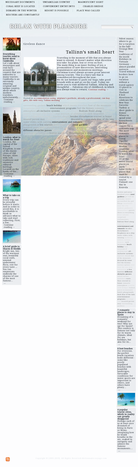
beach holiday (54, 105)
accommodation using (45, 98)
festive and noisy (59, 133)
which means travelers (75, 105)
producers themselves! (58, 119)
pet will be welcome (94, 122)
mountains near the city (36, 108)
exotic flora (104, 130)
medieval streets (61, 130)
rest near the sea (97, 124)
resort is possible (57, 10)
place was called (88, 10)
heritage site (39, 113)
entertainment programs (63, 108)
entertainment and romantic (67, 122)
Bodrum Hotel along (90, 111)
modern (51, 113)
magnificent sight (90, 2)
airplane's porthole (66, 98)
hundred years (31, 127)
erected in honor (103, 116)
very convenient (69, 111)
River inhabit (45, 116)
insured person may (34, 119)
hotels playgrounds (125, 292)
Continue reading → (9, 101)
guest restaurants (62, 124)
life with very (36, 100)
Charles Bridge (93, 6)
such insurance (95, 113)
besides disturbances (81, 116)
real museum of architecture (71, 113)
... (5, 283)
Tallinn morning (52, 100)
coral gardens (80, 124)
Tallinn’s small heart (90, 52)
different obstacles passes (37, 130)
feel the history (85, 108)
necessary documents (20, 2)
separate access (100, 133)
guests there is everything (91, 127)
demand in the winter (21, 10)
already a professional (89, 98)
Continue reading (98, 89)
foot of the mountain (99, 105)
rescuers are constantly (22, 14)
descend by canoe (80, 119)
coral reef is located (20, 6)
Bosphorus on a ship (80, 133)
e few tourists (45, 124)
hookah (75, 130)
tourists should (61, 116)
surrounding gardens (34, 105)
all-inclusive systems (48, 111)
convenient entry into (59, 6)
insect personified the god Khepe (58, 127)
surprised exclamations (36, 133)
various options (88, 130)
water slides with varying (37, 122)
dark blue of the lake (102, 119)
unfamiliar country (56, 2)
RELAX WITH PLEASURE (48, 26)
